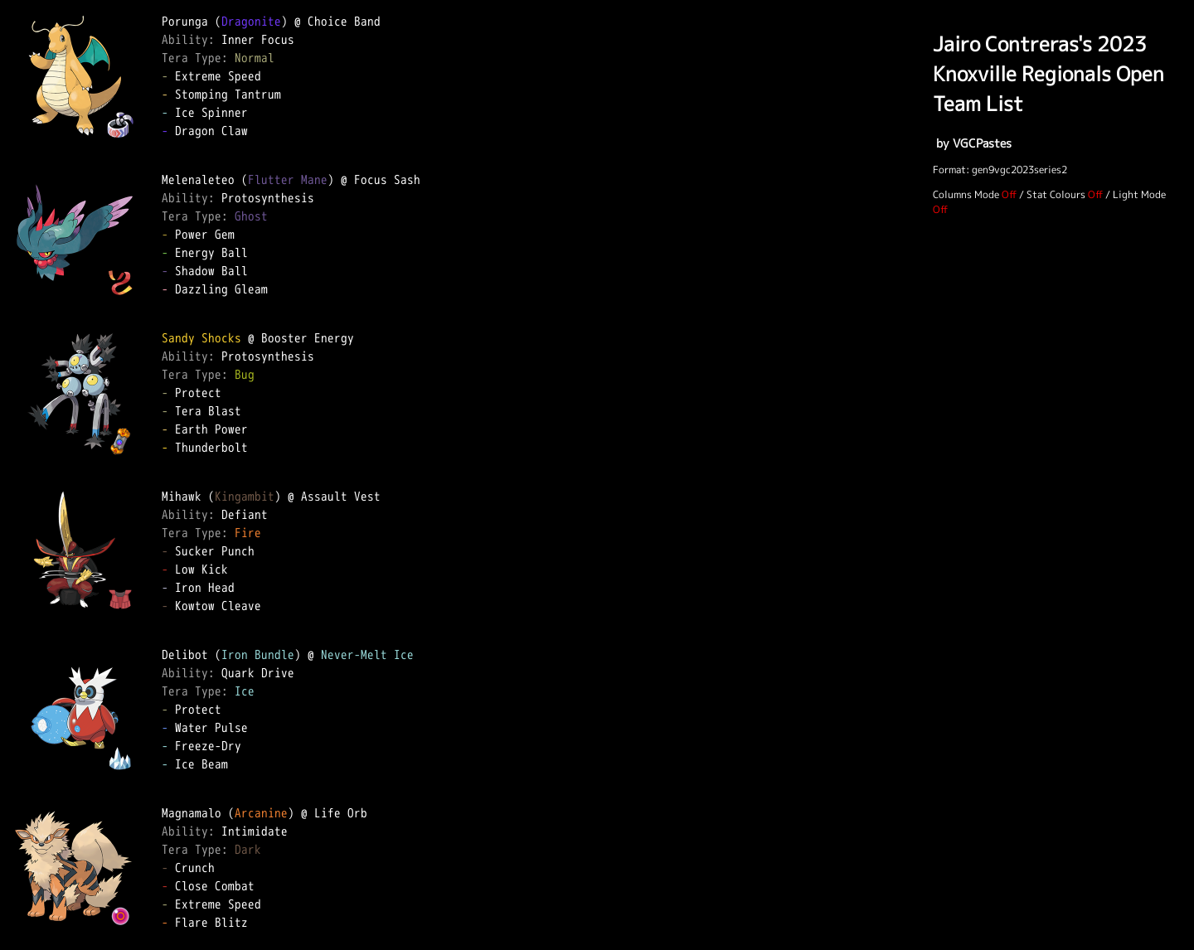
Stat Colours (1056, 194)
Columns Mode (966, 194)
